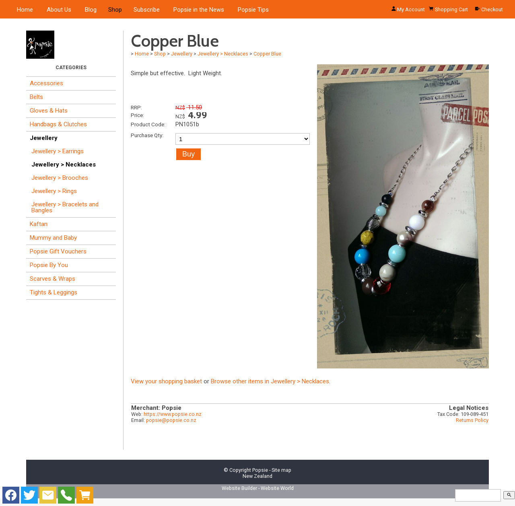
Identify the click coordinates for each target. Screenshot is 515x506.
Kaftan (38, 224)
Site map (281, 470)
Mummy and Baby (53, 237)
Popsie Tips (253, 9)
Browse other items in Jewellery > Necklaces (270, 381)
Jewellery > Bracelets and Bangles (65, 207)
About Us (59, 9)
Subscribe (147, 9)
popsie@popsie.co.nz (171, 420)
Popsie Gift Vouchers (58, 251)
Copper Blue (267, 54)
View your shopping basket (166, 381)
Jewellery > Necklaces (63, 164)
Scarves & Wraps (52, 278)
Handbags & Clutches (58, 124)
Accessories (46, 83)
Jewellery (44, 138)
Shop (115, 9)
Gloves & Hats (49, 110)
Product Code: (148, 124)
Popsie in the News (198, 9)
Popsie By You (49, 265)
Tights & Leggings (53, 292)
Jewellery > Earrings (57, 151)
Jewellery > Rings (54, 191)
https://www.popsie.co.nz (173, 414)
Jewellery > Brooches (59, 177)
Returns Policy (472, 420)
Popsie (260, 470)
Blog (91, 9)
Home (25, 9)
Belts (36, 97)
